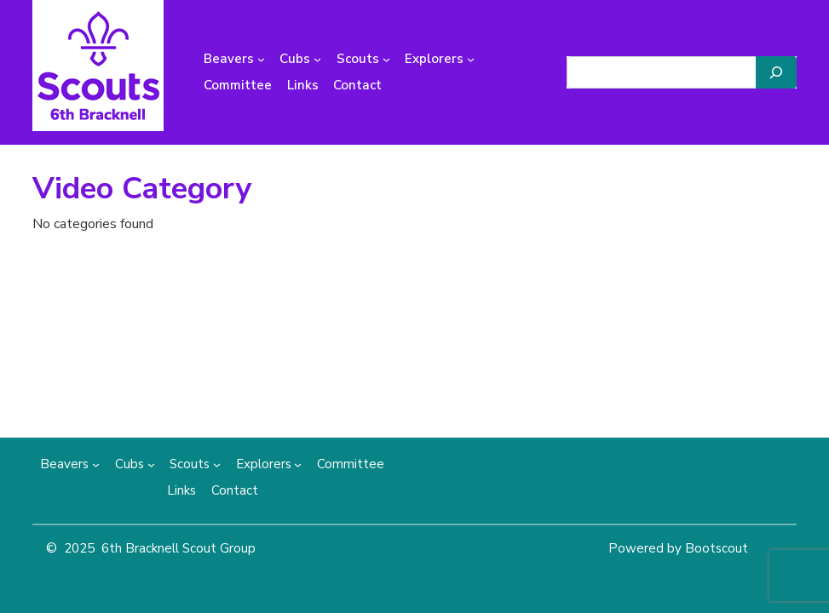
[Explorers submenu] (471, 59)
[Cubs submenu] (317, 59)
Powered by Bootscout (678, 548)
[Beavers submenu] (261, 59)
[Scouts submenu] (386, 59)
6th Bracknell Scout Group (178, 548)
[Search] (776, 72)
